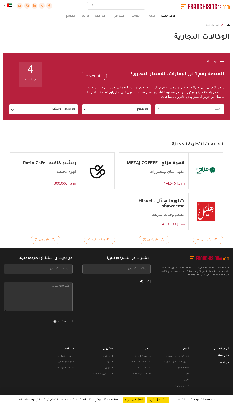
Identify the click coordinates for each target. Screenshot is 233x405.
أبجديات (136, 16)
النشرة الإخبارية (66, 356)
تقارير (187, 380)
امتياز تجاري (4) (153, 239)
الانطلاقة (108, 356)
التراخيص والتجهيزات (102, 374)
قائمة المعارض (66, 362)
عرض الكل (93, 75)
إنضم (145, 281)
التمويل (109, 368)
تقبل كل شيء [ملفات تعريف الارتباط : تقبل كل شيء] (134, 400)
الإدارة (110, 362)
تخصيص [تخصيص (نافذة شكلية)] (179, 400)
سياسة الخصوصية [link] (203, 400)
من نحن (85, 16)
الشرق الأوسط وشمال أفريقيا (174, 362)
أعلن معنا (100, 16)
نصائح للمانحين (143, 368)
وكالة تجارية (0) (98, 239)
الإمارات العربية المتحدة (178, 356)
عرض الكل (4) (207, 239)
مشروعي (119, 16)
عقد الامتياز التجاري (141, 374)
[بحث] (118, 6)
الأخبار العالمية (182, 368)
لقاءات (186, 374)
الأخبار (151, 16)
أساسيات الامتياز (142, 356)
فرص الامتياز (168, 16)
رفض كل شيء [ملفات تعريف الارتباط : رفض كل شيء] (158, 400)
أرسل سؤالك (63, 321)
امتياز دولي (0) (45, 239)
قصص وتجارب (182, 386)
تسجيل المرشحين (64, 368)
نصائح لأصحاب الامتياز (140, 362)
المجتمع (70, 16)
